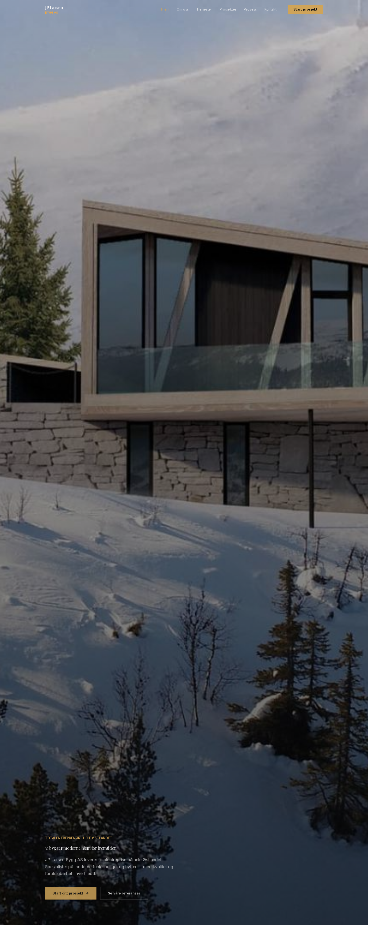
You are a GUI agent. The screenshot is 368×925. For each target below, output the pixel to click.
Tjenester (204, 9)
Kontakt (270, 9)
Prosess (250, 9)
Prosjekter (228, 9)
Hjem (165, 9)
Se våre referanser (124, 896)
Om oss (183, 9)
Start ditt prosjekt (71, 896)
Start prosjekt (305, 9)
